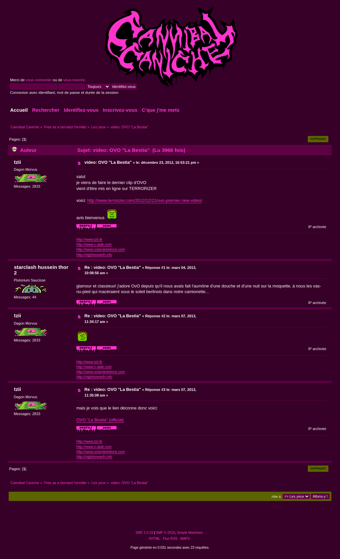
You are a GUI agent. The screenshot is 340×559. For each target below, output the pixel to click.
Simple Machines (190, 532)
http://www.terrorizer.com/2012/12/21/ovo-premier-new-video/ (144, 200)
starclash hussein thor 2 (41, 270)
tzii (17, 162)
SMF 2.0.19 (144, 532)
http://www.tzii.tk (89, 239)
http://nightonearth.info (94, 255)
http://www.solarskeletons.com (100, 249)
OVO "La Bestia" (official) (100, 419)
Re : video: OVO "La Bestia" (112, 267)
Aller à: (277, 496)
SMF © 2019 (165, 532)
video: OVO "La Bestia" (107, 162)
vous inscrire (74, 80)
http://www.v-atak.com (94, 244)
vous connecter (38, 80)
